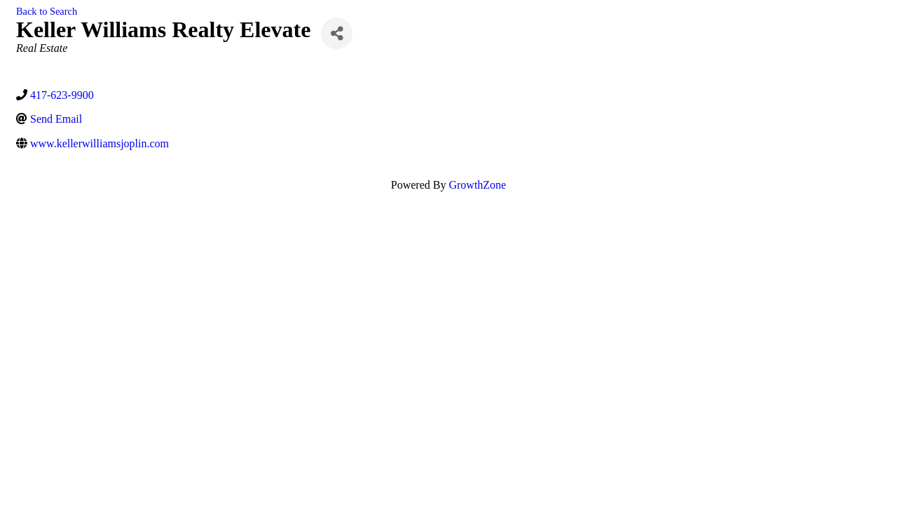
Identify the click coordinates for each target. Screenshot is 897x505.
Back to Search (46, 11)
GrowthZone (477, 185)
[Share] (336, 33)
